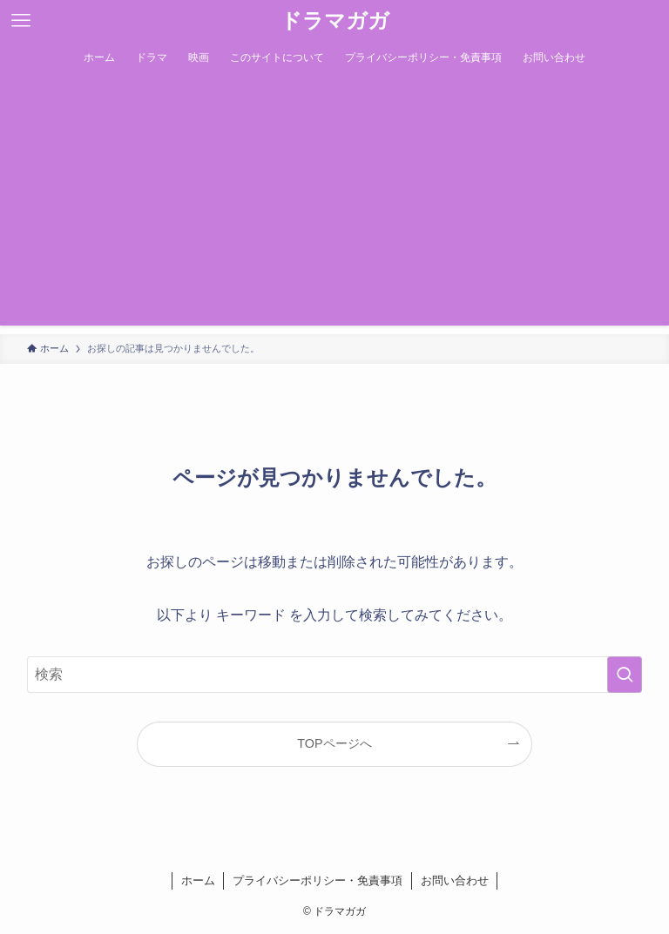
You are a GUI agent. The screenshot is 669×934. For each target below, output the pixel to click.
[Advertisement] (334, 204)
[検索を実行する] (624, 674)
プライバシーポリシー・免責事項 (317, 880)
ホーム (198, 880)
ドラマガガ (334, 20)
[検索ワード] (335, 674)
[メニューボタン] (21, 21)
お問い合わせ (455, 880)
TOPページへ (334, 743)
